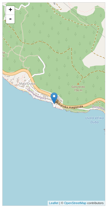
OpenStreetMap (75, 203)
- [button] (10, 19)
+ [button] (10, 10)
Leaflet (53, 203)
